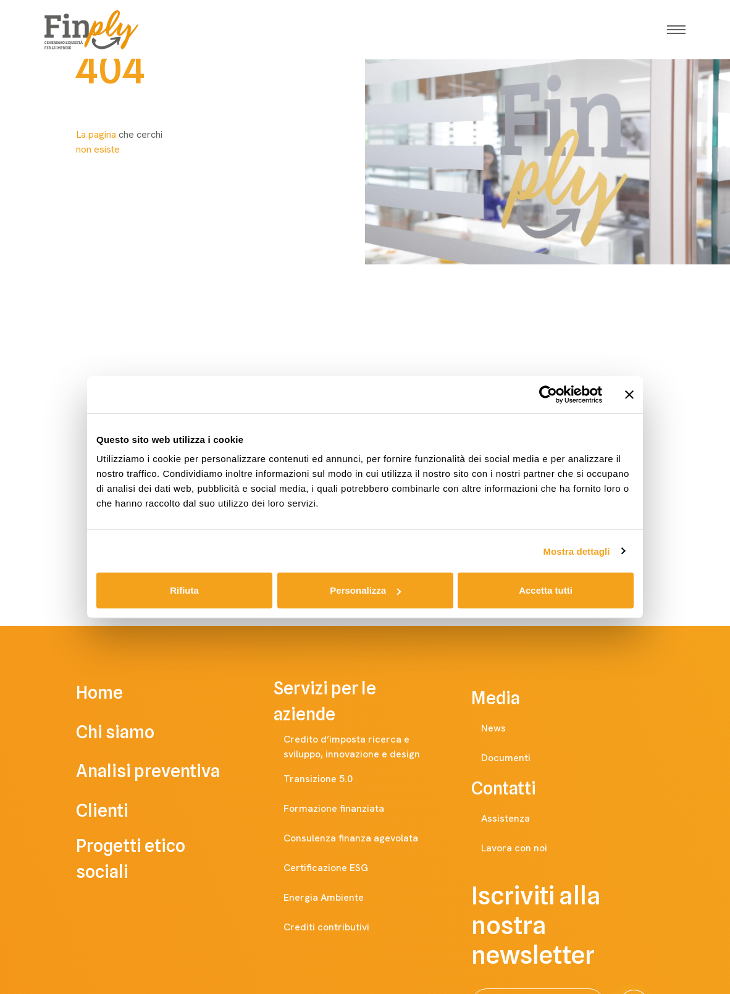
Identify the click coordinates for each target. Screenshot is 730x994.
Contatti (516, 788)
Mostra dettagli (576, 550)
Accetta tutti (546, 590)
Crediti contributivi (338, 927)
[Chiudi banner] (629, 394)
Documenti (518, 758)
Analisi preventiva (165, 771)
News (506, 728)
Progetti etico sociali (167, 859)
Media (508, 698)
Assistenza (518, 818)
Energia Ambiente (335, 897)
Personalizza (365, 590)
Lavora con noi (526, 848)
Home (116, 692)
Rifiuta (184, 590)
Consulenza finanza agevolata (363, 838)
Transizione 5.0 (330, 779)
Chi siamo (132, 732)
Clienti (119, 811)
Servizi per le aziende (365, 701)
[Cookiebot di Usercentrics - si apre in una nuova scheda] (548, 394)
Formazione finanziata (346, 808)
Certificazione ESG (338, 868)
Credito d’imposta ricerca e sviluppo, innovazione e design (369, 746)
